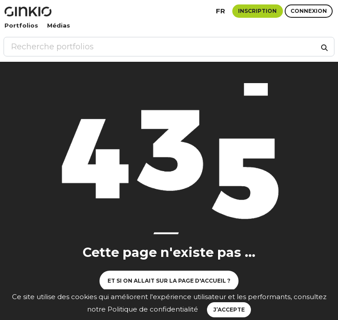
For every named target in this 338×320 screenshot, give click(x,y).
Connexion (308, 11)
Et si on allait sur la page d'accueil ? (169, 280)
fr (220, 11)
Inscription (257, 11)
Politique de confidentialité (152, 309)
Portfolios (21, 25)
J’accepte (229, 309)
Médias (58, 25)
